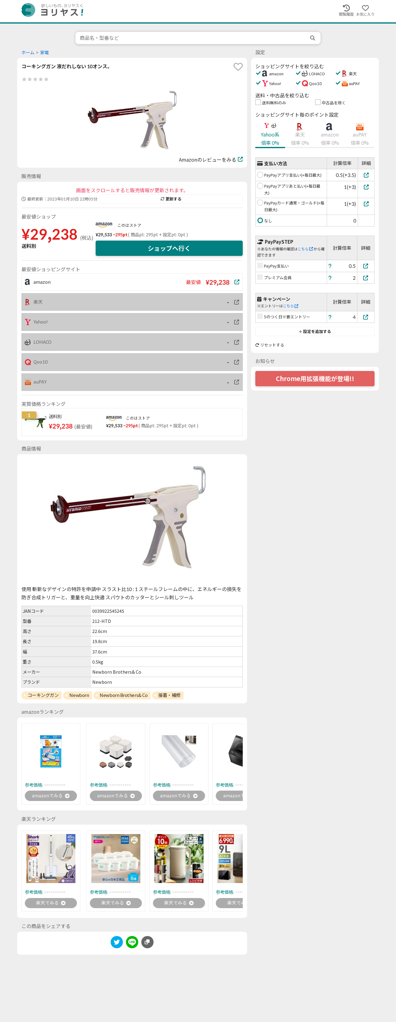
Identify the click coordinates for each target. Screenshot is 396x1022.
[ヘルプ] (330, 266)
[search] (313, 38)
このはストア (129, 225)
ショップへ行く (169, 248)
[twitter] (116, 944)
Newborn (79, 695)
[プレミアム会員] (366, 278)
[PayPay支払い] (366, 266)
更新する (171, 199)
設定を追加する (315, 331)
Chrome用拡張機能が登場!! (315, 378)
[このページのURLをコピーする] (147, 943)
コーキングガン (43, 695)
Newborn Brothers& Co (123, 695)
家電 (44, 52)
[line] (132, 944)
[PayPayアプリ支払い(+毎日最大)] (366, 175)
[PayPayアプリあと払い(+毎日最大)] (366, 187)
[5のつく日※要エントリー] (366, 317)
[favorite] (238, 66)
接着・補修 (169, 695)
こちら (305, 249)
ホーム (27, 52)
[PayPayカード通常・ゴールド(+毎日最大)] (366, 204)
